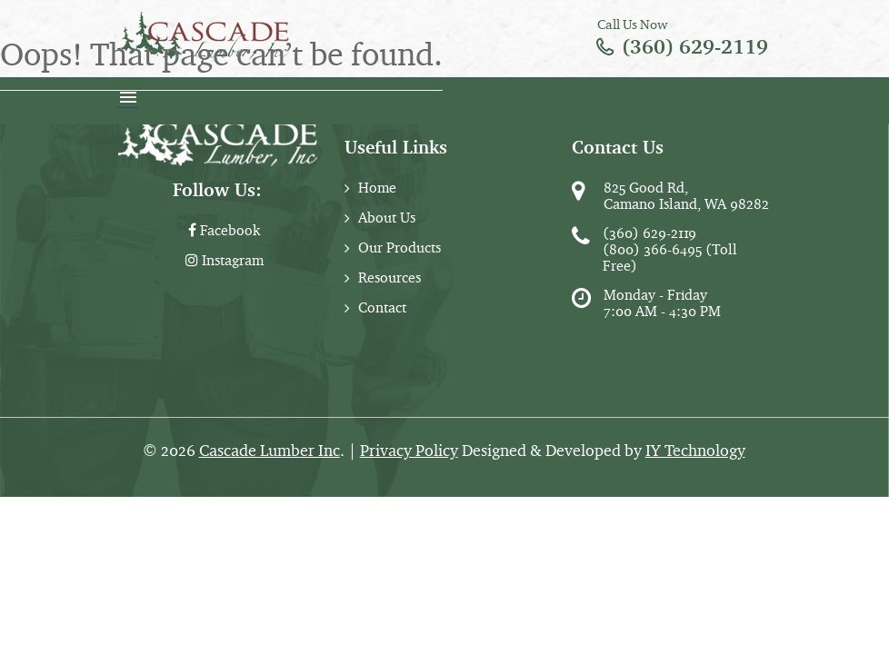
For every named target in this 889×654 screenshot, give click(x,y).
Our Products (399, 247)
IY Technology (695, 451)
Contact (382, 307)
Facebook (224, 230)
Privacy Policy (409, 451)
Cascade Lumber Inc (269, 451)
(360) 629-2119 (695, 47)
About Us (386, 217)
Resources (389, 277)
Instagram (224, 260)
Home (377, 187)
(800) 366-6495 (652, 249)
